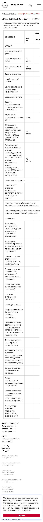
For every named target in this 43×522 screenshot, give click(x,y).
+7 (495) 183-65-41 (7, 475)
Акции (4, 436)
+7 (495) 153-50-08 (7, 491)
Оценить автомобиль (11, 438)
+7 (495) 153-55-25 (7, 482)
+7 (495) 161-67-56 (7, 458)
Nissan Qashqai (10, 13)
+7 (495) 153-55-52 (8, 465)
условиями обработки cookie (18, 505)
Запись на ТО (7, 441)
